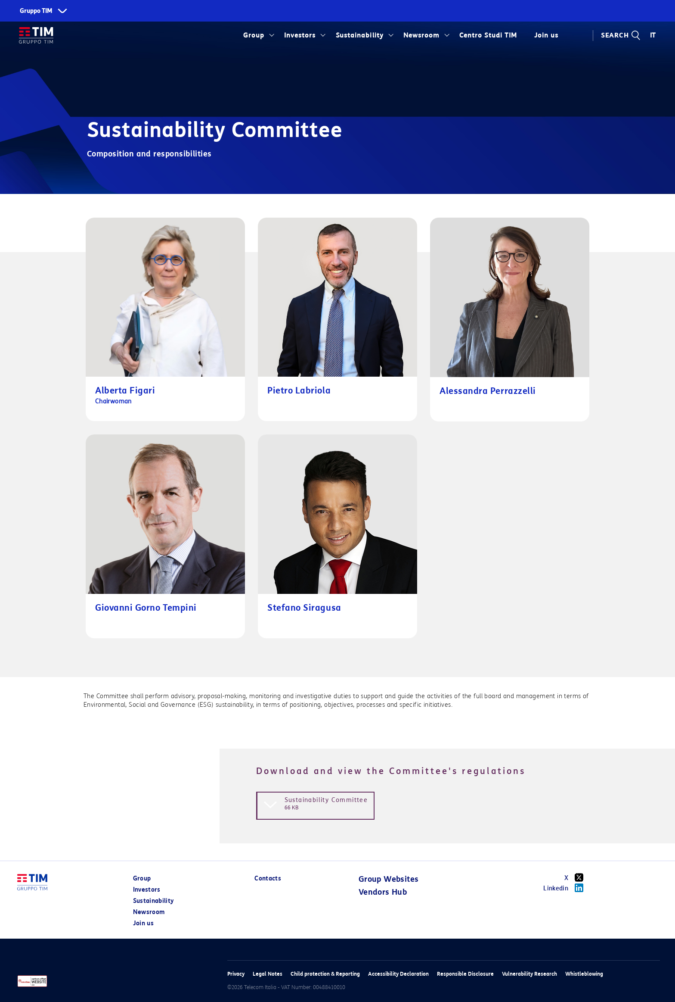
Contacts (267, 878)
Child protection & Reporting (325, 974)
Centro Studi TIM (488, 35)
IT (653, 35)
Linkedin (566, 887)
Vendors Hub (383, 892)
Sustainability (360, 35)
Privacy (236, 974)
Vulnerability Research (529, 974)
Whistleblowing (584, 974)
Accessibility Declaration (398, 974)
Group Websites (389, 879)
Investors (300, 35)
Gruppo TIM (36, 11)
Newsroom (421, 35)
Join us (546, 35)
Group (253, 35)
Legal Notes (267, 974)
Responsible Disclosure (465, 974)
